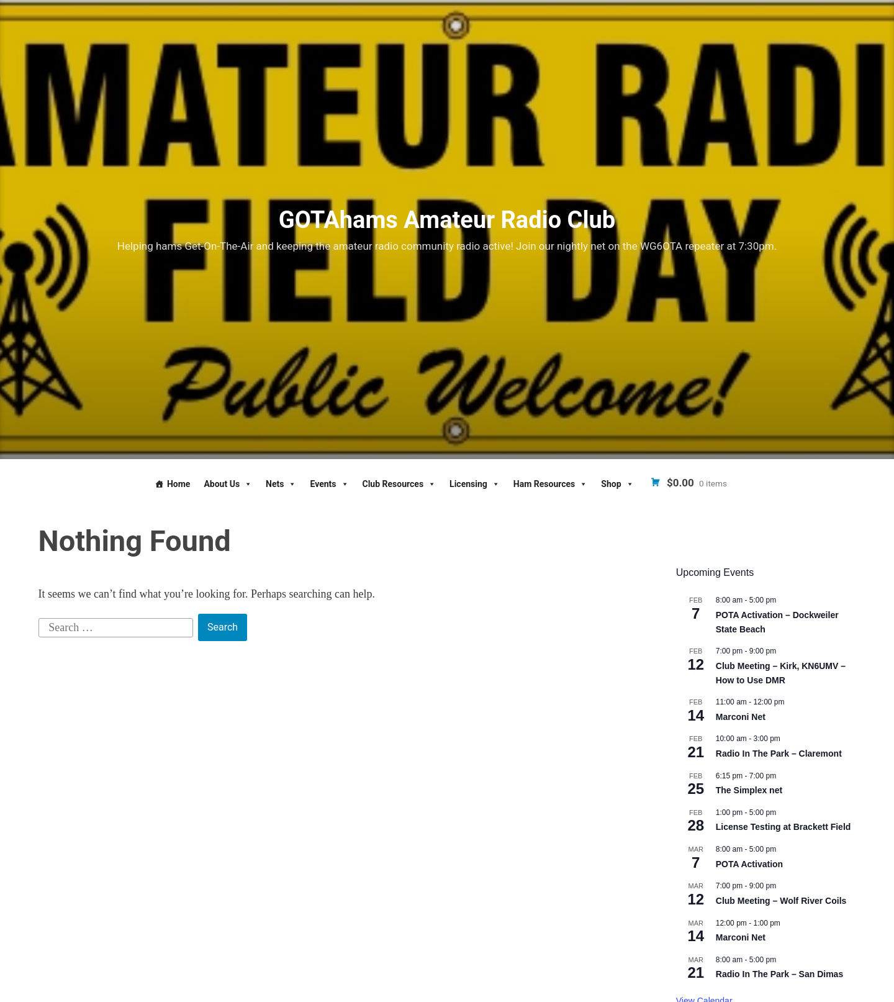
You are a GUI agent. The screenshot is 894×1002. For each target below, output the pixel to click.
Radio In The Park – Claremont (779, 753)
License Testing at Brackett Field (783, 827)
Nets (281, 484)
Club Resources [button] (399, 484)
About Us (228, 484)
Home (178, 484)
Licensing (474, 484)
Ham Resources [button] (550, 484)
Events (329, 484)
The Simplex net (749, 790)
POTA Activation (749, 864)
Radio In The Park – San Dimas (779, 974)
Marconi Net (740, 717)
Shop (617, 484)
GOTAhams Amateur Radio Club (447, 220)
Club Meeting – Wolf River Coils (781, 901)
